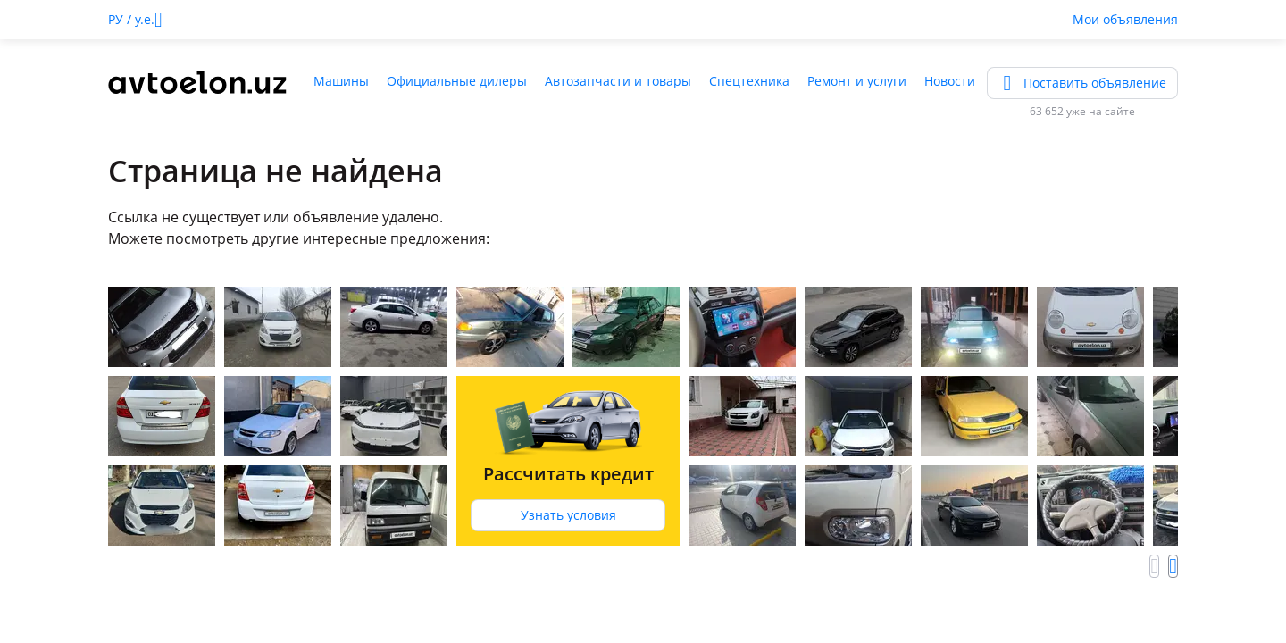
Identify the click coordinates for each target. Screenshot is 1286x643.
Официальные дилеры (457, 80)
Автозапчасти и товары (618, 80)
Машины (341, 80)
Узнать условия (568, 514)
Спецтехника (749, 80)
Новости (949, 80)
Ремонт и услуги (856, 80)
